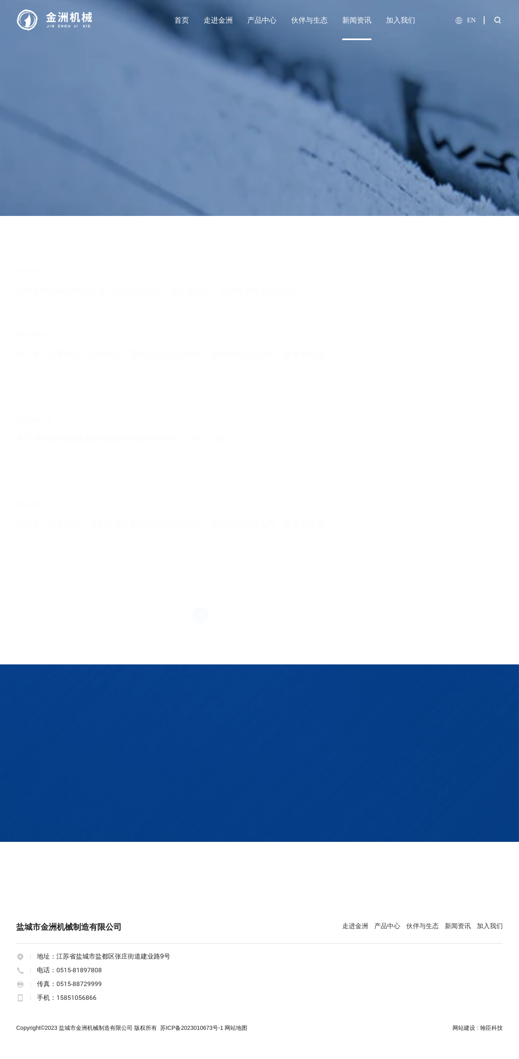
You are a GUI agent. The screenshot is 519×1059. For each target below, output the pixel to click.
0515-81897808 (79, 970)
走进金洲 (218, 20)
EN (471, 20)
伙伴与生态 (309, 20)
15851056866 (76, 997)
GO (345, 615)
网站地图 (236, 1028)
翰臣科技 (491, 1028)
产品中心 (262, 20)
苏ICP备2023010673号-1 (191, 1028)
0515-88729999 (79, 984)
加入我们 (400, 20)
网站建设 (464, 1028)
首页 (181, 20)
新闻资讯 (356, 20)
